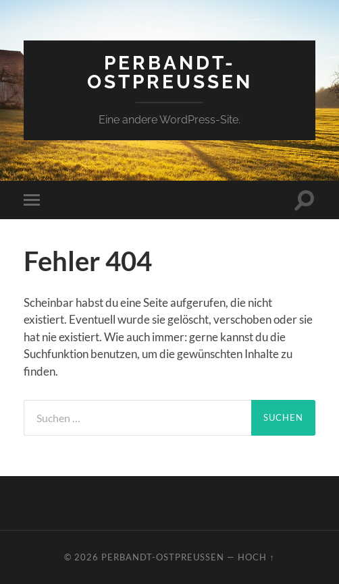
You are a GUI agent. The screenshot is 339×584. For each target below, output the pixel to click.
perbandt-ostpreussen (170, 72)
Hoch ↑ (256, 557)
